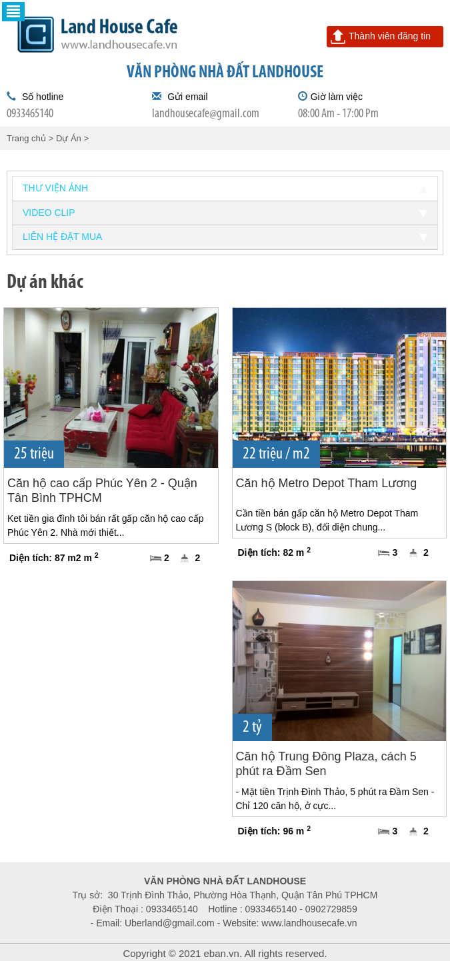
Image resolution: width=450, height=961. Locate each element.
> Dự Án (65, 138)
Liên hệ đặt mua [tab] (225, 236)
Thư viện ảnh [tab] (225, 188)
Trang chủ (26, 138)
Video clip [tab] (225, 212)
